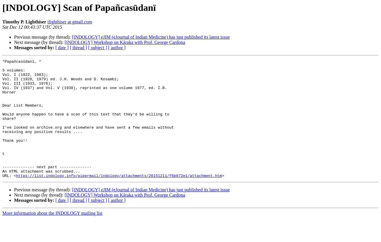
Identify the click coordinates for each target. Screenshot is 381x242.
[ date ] (62, 47)
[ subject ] (97, 47)
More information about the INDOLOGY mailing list (52, 236)
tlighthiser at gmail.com (69, 21)
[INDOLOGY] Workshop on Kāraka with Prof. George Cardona (124, 42)
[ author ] (117, 47)
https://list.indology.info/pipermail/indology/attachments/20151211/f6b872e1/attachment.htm (119, 199)
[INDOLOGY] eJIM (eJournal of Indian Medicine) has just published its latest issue (151, 37)
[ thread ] (78, 47)
